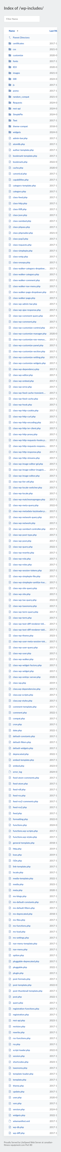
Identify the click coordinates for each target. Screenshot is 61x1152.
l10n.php (15, 860)
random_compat (18, 96)
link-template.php (19, 866)
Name (12, 30)
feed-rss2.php (17, 807)
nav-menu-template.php (22, 943)
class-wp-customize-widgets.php (27, 363)
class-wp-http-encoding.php (24, 422)
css (12, 49)
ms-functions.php (19, 925)
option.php (16, 955)
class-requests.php (20, 244)
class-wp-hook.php (20, 404)
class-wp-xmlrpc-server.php (24, 677)
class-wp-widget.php (21, 671)
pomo (13, 90)
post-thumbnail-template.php (25, 990)
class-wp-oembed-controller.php (26, 529)
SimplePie (15, 114)
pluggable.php (17, 967)
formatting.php (18, 819)
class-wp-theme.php (20, 635)
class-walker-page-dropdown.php (27, 292)
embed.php (16, 765)
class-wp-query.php (20, 546)
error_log (15, 771)
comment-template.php (22, 706)
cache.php (15, 167)
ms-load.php (16, 931)
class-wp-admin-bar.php (22, 303)
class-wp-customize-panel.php (25, 345)
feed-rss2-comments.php (23, 801)
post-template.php (19, 985)
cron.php (15, 724)
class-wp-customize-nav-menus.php (27, 339)
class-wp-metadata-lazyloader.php (27, 511)
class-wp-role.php (19, 558)
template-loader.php (20, 1073)
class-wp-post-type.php (22, 534)
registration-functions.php (23, 1008)
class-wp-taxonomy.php (22, 606)
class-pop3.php (18, 238)
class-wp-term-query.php (23, 611)
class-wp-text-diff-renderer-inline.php (27, 623)
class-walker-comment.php (24, 280)
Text (12, 120)
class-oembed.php (19, 221)
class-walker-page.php (21, 298)
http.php (14, 848)
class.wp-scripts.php (20, 694)
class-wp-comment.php (22, 321)
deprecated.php (18, 754)
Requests (15, 102)
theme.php (16, 1085)
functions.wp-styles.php (22, 837)
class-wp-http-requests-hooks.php (27, 440)
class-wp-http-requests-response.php (27, 446)
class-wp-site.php (19, 594)
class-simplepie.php (20, 250)
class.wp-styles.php (20, 700)
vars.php (14, 1103)
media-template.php (20, 878)
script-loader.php (19, 1050)
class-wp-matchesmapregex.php (26, 499)
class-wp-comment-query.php (25, 315)
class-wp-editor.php (20, 375)
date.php (15, 730)
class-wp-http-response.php (24, 451)
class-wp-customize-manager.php (27, 333)
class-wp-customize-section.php (26, 351)
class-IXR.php (17, 209)
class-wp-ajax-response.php (24, 309)
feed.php (15, 813)
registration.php (18, 1014)
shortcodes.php (18, 1061)
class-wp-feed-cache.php (23, 398)
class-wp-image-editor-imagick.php (27, 469)
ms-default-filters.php (21, 908)
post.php (15, 996)
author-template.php (21, 150)
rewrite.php (16, 1032)
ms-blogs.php (17, 896)
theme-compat (18, 126)
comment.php (17, 712)
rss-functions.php (19, 1038)
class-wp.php (17, 682)
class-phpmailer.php (20, 232)
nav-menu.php (17, 949)
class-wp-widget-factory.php (25, 665)
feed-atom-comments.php (23, 777)
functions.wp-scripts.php (23, 830)
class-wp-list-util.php (21, 481)
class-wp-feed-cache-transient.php (27, 392)
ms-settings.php (18, 937)
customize (15, 55)
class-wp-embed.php (21, 380)
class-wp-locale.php (20, 493)
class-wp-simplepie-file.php (24, 576)
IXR (12, 79)
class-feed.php (17, 197)
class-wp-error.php (20, 386)
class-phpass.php (19, 227)
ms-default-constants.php (23, 902)
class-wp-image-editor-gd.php (25, 463)
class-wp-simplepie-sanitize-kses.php (27, 582)
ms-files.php (16, 919)
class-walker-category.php (23, 274)
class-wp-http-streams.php (24, 458)
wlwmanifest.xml (19, 1121)
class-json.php (17, 215)
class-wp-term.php (20, 617)
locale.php (15, 872)
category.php (17, 191)
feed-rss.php (16, 795)
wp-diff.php (16, 1133)
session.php (16, 1056)
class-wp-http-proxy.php (22, 434)
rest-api (14, 108)
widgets (14, 132)
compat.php (16, 718)
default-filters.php (19, 742)
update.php (16, 1091)
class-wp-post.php (19, 540)
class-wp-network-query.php (25, 517)
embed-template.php (21, 759)
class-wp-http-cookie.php (23, 410)
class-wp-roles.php (20, 564)
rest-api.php (16, 1020)
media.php (15, 884)
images (14, 72)
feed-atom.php (18, 783)
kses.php (15, 854)
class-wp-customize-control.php (26, 327)
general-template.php (21, 842)
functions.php (17, 825)
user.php (14, 1097)
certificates (16, 43)
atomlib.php (16, 144)
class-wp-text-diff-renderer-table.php (27, 629)
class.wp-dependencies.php (24, 688)
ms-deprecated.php (20, 913)
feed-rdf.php (16, 789)
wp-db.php (16, 1127)
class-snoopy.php (19, 262)
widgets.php (16, 1115)
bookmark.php (17, 161)
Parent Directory (19, 37)
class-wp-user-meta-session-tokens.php (27, 641)
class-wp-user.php (19, 653)
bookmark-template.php (22, 155)
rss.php (14, 1044)
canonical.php (17, 173)
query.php (15, 1002)
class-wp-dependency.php (23, 369)
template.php (17, 1079)
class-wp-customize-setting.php (26, 357)
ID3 (12, 67)
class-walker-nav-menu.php (24, 286)
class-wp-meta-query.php (23, 505)
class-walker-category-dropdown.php (27, 268)
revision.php (16, 1026)
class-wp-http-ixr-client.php (24, 428)
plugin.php (15, 973)
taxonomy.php (17, 1067)
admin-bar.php (17, 138)
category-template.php (22, 185)
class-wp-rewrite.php (21, 552)
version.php (16, 1109)
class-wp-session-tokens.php (25, 570)
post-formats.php (19, 979)
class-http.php (17, 203)
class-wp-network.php (21, 523)
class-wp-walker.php (20, 659)
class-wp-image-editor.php (24, 475)
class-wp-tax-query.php (22, 600)
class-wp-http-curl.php (22, 416)
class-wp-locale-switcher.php (25, 487)
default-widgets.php (20, 748)
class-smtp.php (18, 256)
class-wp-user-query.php (23, 647)
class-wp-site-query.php (22, 588)
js (11, 84)
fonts (13, 61)
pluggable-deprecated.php (23, 961)
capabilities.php (18, 179)
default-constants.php (21, 736)
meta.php (15, 890)
